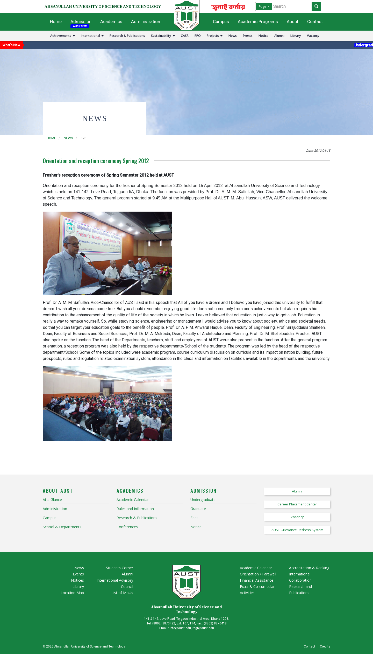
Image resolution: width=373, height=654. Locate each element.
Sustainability (163, 35)
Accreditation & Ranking (309, 567)
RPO (198, 35)
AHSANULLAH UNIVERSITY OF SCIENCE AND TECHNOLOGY (103, 6)
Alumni (279, 35)
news (68, 138)
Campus (221, 21)
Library (295, 35)
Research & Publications (127, 35)
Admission (80, 21)
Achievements (62, 35)
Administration (145, 21)
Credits (325, 646)
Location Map (72, 592)
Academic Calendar (256, 567)
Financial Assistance (256, 580)
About (292, 21)
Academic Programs (258, 21)
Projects (215, 35)
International (92, 35)
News (232, 35)
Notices (77, 580)
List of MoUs (122, 592)
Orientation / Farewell (258, 574)
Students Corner (119, 567)
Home (56, 21)
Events (248, 35)
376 (83, 138)
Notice (263, 35)
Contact (315, 21)
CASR (185, 35)
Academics (111, 21)
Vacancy (313, 35)
